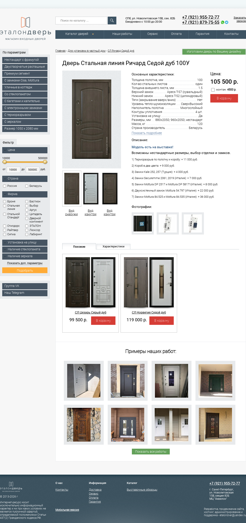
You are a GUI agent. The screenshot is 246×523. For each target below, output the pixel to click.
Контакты (231, 34)
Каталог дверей (76, 34)
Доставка (95, 489)
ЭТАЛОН (33, 225)
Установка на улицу (20, 242)
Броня (9, 201)
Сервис (152, 34)
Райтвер (10, 230)
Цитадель (33, 214)
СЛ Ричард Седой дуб (121, 50)
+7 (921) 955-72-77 (200, 17)
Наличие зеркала (18, 256)
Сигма (9, 234)
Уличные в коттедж (18, 87)
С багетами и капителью (22, 101)
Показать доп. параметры (24, 263)
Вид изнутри (90, 193)
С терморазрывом (17, 114)
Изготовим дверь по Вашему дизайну (214, 51)
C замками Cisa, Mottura (21, 80)
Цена (9, 150)
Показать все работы (150, 451)
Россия (10, 185)
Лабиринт (33, 234)
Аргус (31, 209)
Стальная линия (11, 207)
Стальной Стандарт (11, 215)
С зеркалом (12, 121)
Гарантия (202, 34)
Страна (11, 179)
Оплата (176, 34)
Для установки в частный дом (86, 50)
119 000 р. (137, 319)
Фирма (11, 194)
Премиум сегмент (17, 73)
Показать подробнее (147, 133)
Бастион (32, 201)
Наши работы (122, 34)
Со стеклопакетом (17, 94)
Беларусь (33, 185)
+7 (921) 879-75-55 (200, 22)
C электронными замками (23, 108)
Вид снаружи (71, 193)
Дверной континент (34, 220)
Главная (60, 50)
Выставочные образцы (142, 489)
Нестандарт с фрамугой (21, 59)
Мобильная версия (67, 509)
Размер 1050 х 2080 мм (21, 128)
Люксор (32, 230)
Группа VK (11, 286)
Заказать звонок (240, 19)
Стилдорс (11, 225)
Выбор (31, 205)
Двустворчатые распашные (24, 66)
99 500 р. (78, 319)
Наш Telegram (14, 292)
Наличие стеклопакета (22, 249)
